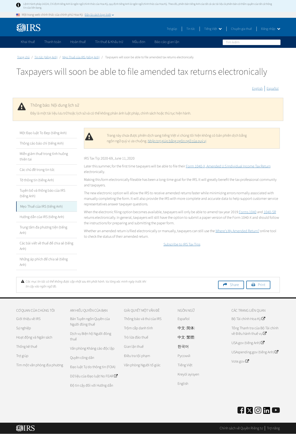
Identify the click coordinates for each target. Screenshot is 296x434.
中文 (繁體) (186, 337)
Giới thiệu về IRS (28, 318)
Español (273, 88)
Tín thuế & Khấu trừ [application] (109, 41)
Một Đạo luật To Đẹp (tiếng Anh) (43, 132)
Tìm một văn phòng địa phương (39, 365)
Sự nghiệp (23, 328)
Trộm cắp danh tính (138, 328)
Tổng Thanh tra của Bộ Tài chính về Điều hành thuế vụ (254, 331)
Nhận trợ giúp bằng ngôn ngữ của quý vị (177, 141)
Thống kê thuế (26, 346)
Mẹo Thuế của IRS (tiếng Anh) (81, 57)
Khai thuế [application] (28, 41)
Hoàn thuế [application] (78, 41)
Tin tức (190, 29)
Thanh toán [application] (52, 41)
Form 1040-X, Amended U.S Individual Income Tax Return (228, 166)
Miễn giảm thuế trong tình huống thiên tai (44, 156)
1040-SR (270, 212)
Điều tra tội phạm (137, 355)
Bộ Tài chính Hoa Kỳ (248, 318)
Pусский (184, 355)
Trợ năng (273, 428)
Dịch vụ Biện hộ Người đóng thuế (90, 336)
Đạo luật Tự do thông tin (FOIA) (92, 366)
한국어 (183, 346)
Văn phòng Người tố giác (142, 365)
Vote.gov (240, 361)
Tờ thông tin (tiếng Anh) (37, 180)
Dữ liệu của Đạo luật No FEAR (93, 376)
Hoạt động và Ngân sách (34, 337)
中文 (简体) (186, 328)
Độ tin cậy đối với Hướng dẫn (91, 385)
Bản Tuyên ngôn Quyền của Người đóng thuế (90, 321)
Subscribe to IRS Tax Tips (181, 244)
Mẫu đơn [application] (138, 41)
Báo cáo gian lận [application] (166, 41)
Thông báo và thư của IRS (142, 318)
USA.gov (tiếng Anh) (247, 342)
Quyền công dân (82, 357)
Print (261, 285)
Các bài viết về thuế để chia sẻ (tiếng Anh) (46, 246)
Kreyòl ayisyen (188, 374)
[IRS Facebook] (240, 410)
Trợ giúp (172, 29)
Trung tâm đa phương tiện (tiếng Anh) (43, 230)
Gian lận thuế (134, 346)
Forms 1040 (247, 212)
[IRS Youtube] (276, 410)
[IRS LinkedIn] (266, 412)
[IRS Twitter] (249, 412)
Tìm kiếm (276, 42)
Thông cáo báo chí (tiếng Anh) (42, 143)
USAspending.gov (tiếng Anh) (254, 352)
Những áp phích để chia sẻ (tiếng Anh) (44, 262)
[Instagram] (258, 410)
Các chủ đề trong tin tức (37, 169)
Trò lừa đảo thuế (136, 337)
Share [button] (234, 285)
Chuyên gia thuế (241, 29)
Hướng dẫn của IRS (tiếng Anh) (42, 216)
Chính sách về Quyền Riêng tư (241, 428)
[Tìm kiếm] (252, 42)
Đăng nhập (270, 29)
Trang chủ (23, 57)
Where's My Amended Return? (237, 231)
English (257, 88)
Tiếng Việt (213, 29)
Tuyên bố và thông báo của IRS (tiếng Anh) (42, 193)
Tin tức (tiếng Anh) (46, 57)
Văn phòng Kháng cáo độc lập (92, 348)
